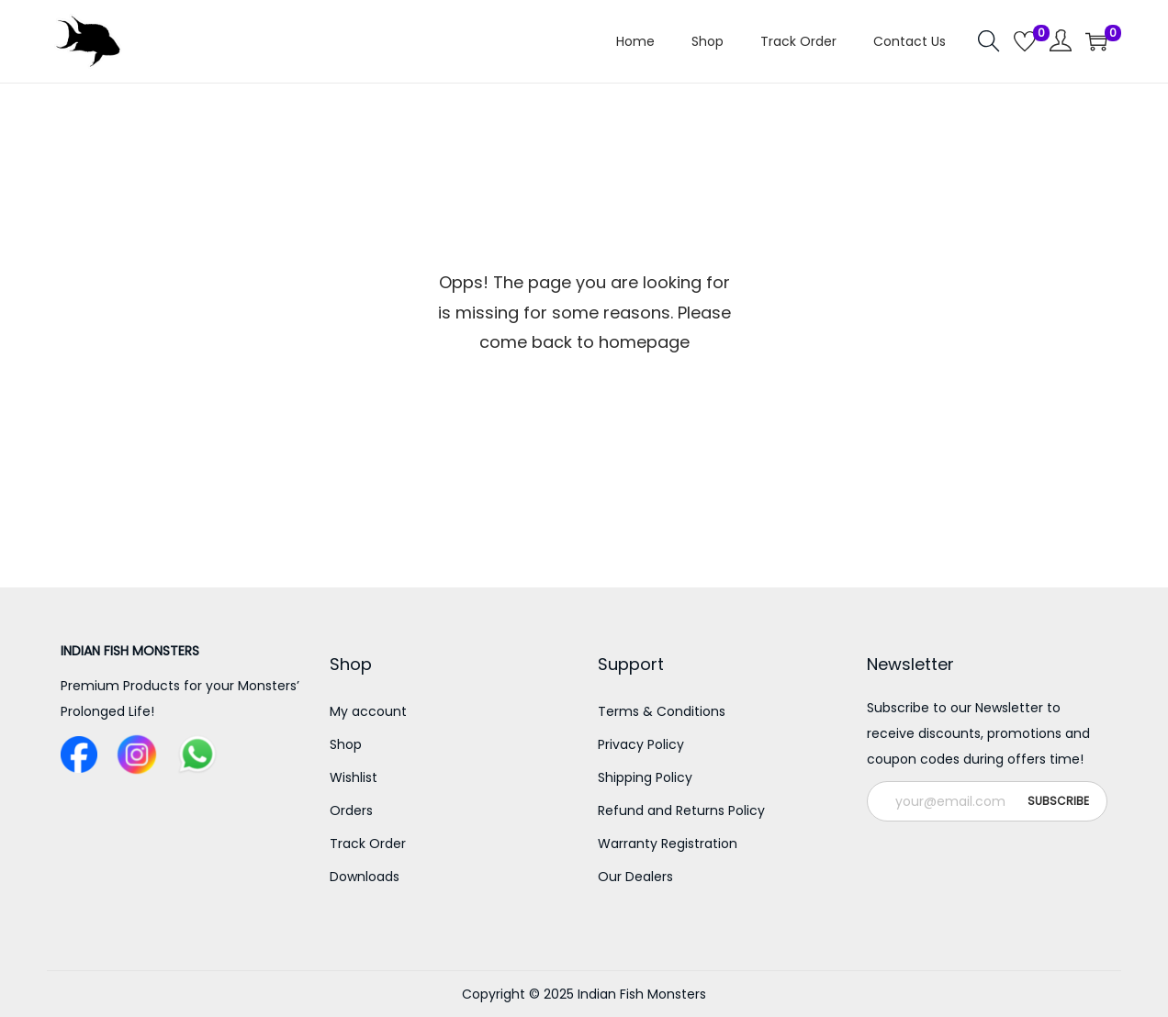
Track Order (368, 843)
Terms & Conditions (661, 711)
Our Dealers (635, 876)
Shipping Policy (645, 777)
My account (368, 711)
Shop (346, 744)
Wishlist (353, 777)
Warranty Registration (667, 843)
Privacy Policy (641, 744)
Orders (351, 810)
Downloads (364, 876)
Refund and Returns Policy (681, 810)
